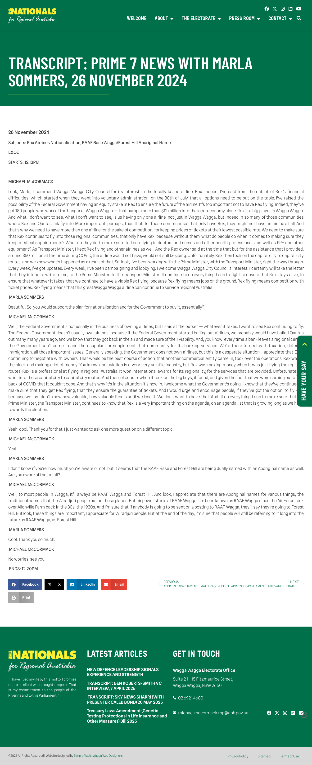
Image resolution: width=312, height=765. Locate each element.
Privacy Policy (238, 756)
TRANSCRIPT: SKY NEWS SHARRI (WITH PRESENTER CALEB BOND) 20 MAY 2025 (125, 699)
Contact (280, 19)
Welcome (136, 18)
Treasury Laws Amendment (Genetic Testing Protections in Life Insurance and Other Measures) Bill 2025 (127, 715)
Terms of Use (289, 756)
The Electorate (201, 19)
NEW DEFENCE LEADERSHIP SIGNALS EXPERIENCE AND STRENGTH (123, 672)
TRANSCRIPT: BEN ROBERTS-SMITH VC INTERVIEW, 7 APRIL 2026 (124, 686)
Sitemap (264, 756)
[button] (25, 584)
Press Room (244, 19)
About (164, 19)
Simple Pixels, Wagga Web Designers (98, 755)
